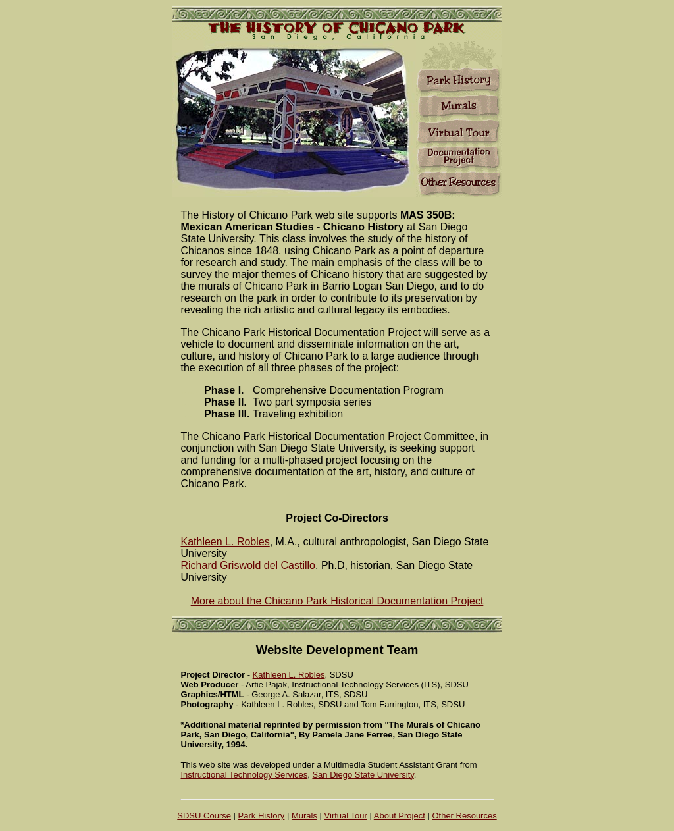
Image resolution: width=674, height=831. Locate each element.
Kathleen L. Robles (225, 541)
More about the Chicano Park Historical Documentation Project (337, 600)
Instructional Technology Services (244, 775)
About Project (399, 815)
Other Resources (464, 815)
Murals (304, 815)
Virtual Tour (345, 815)
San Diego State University (362, 775)
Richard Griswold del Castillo (248, 565)
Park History (261, 815)
